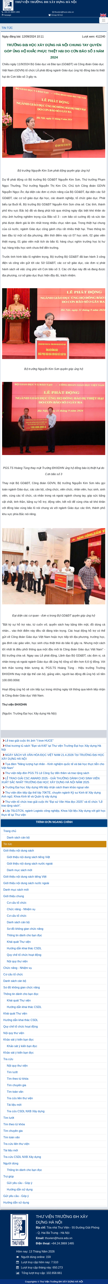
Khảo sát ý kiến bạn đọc (18, 1039)
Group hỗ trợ (55, 15)
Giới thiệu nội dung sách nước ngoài (30, 863)
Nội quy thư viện (17, 961)
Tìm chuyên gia (16, 1085)
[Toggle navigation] (103, 20)
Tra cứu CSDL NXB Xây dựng (26, 1111)
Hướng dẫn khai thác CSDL (24, 948)
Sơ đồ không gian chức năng (25, 928)
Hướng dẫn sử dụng (20, 1189)
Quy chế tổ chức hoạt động (24, 954)
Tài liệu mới (14, 1104)
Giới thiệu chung (13, 896)
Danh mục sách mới (19, 870)
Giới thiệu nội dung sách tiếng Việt (28, 857)
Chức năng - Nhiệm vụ (21, 909)
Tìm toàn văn (15, 1091)
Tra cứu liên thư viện (20, 1098)
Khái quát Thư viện (19, 941)
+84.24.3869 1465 (11, 12)
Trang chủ (9, 831)
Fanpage (6, 15)
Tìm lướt (12, 1072)
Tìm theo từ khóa (17, 1078)
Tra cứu (8, 1059)
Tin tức (7, 27)
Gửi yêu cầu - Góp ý (19, 1182)
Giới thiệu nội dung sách (18, 850)
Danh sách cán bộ (18, 837)
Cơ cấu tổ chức (16, 902)
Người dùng (10, 1163)
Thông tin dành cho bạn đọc (24, 935)
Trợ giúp (8, 1176)
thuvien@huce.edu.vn (63, 12)
